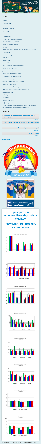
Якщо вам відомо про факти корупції (28, 128)
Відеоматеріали (7, 33)
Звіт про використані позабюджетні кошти (14, 87)
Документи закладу (8, 71)
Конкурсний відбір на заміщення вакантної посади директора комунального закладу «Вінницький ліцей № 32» (19, 106)
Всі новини (6, 139)
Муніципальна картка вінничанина (12, 76)
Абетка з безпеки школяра (10, 68)
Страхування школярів (9, 79)
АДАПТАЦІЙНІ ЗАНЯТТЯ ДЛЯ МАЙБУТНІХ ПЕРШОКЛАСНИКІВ (21, 122)
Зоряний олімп (6, 52)
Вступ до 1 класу (7, 47)
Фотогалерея (6, 31)
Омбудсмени (6, 57)
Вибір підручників (7, 95)
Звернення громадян (8, 28)
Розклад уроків (7, 36)
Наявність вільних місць (9, 84)
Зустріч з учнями (34, 133)
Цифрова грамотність (8, 103)
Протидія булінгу (7, 60)
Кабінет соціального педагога (10, 44)
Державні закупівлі (8, 92)
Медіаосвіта (6, 97)
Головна (5, 20)
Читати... (36, 119)
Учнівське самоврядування (10, 55)
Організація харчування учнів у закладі (13, 81)
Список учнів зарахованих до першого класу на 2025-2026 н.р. (19, 49)
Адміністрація (6, 25)
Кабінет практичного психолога (11, 41)
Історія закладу (7, 23)
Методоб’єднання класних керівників (12, 39)
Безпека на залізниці (8, 100)
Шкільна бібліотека (8, 63)
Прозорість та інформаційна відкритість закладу (16, 89)
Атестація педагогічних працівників (12, 73)
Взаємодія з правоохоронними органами (14, 65)
